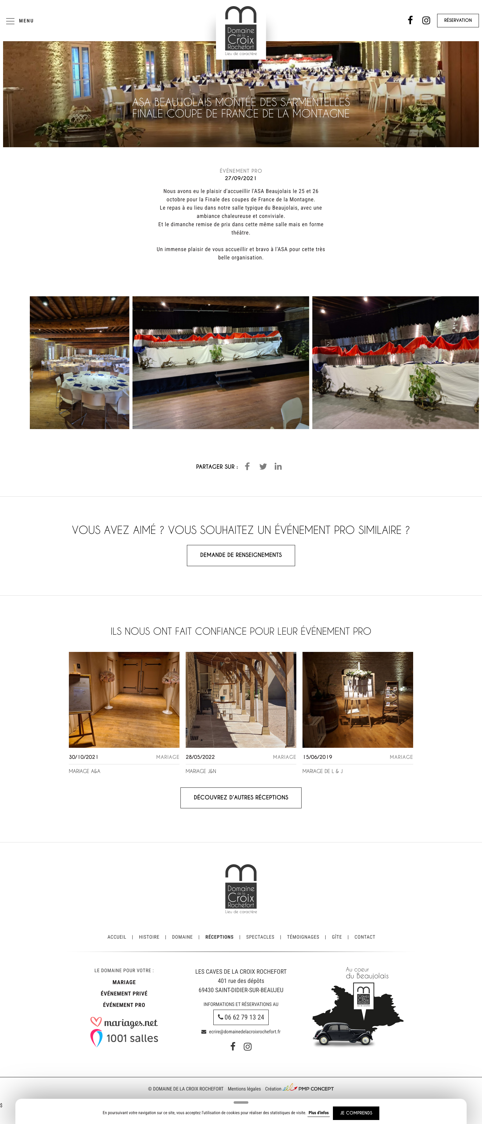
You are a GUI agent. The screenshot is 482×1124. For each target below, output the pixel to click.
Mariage (124, 982)
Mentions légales (244, 1089)
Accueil (117, 937)
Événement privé (124, 994)
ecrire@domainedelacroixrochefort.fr (240, 1032)
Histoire (149, 937)
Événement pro (124, 1005)
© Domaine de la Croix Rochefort (186, 1089)
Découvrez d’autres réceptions (241, 797)
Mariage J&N (201, 771)
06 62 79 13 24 (241, 1017)
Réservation (458, 20)
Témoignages (303, 937)
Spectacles (260, 937)
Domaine (182, 937)
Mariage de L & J (322, 771)
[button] (247, 466)
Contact (364, 937)
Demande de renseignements (241, 555)
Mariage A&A (84, 771)
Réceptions (219, 937)
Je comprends (356, 1113)
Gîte (337, 937)
